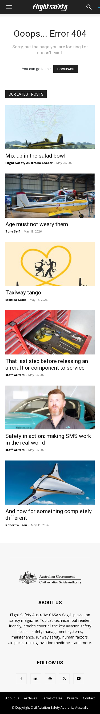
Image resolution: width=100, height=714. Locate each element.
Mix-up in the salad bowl (35, 156)
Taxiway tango (23, 292)
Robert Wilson (16, 525)
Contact (89, 698)
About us (12, 698)
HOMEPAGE (65, 69)
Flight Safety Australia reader (29, 163)
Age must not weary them (36, 224)
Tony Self (12, 231)
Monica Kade (15, 300)
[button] (9, 7)
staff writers (15, 375)
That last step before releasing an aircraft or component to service (46, 364)
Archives (30, 698)
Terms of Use (52, 698)
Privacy (72, 698)
